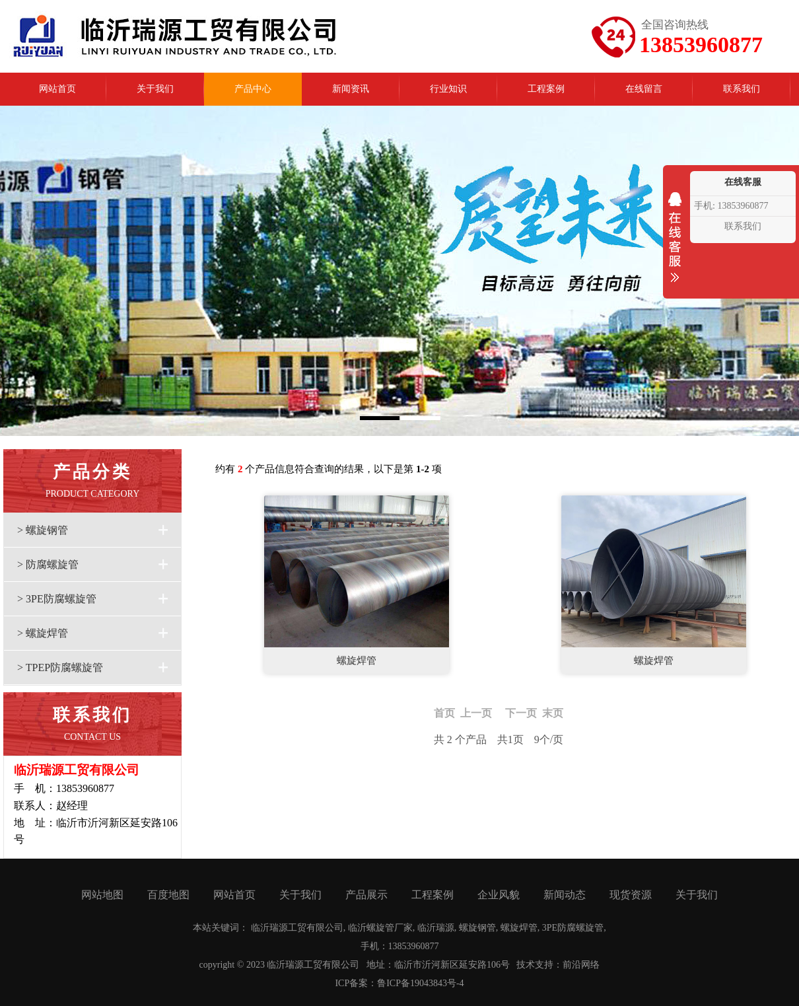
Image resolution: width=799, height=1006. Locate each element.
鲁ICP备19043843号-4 (420, 983)
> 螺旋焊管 (42, 633)
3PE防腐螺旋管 (573, 928)
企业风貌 (498, 894)
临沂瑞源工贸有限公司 (297, 928)
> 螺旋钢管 (42, 530)
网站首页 (234, 894)
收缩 (675, 245)
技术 (525, 965)
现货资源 (630, 894)
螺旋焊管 (356, 660)
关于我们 (300, 894)
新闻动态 (564, 894)
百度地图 (168, 894)
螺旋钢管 (477, 928)
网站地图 (102, 894)
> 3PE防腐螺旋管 (56, 598)
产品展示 (366, 894)
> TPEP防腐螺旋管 (60, 667)
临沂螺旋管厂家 (380, 928)
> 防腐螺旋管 (48, 564)
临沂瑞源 (435, 928)
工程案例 (432, 894)
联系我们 (742, 226)
